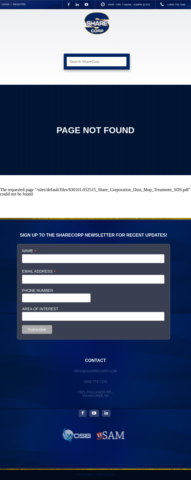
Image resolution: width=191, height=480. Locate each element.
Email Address (39, 271)
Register (19, 4)
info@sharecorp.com (95, 371)
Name (29, 250)
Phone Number (37, 290)
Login (5, 4)
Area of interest (40, 309)
